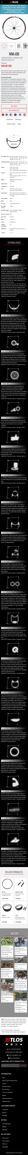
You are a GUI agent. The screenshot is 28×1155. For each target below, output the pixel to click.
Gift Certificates (6, 1124)
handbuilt (14, 1022)
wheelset (3, 1024)
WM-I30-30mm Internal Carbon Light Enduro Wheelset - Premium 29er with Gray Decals (7, 950)
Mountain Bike (9, 1030)
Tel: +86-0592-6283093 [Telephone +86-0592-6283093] (14, 1049)
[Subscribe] (23, 1065)
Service (4, 1083)
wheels (17, 1019)
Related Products (11, 124)
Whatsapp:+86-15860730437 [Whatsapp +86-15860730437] (14, 1052)
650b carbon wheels (6, 1022)
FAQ (3, 1077)
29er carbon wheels (9, 1019)
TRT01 (4, 915)
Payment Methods (7, 1098)
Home (2, 1030)
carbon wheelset (10, 1024)
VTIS (16, 915)
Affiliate (4, 1126)
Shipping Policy (6, 1101)
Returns (4, 1112)
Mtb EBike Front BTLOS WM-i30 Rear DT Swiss (20, 950)
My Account (5, 1138)
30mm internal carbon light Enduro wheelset (13, 1032)
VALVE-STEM (19, 892)
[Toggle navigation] (2, 2)
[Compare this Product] (6, 115)
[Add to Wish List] (3, 115)
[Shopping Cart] (26, 2)
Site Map (4, 1115)
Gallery (19, 124)
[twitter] (21, 1044)
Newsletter (5, 1147)
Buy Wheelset (14, 110)
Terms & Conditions (7, 1092)
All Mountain (17, 1030)
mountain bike (21, 1022)
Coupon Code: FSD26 (10, 12)
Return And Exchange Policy (9, 1080)
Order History (5, 1141)
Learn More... (17, 102)
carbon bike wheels (21, 1021)
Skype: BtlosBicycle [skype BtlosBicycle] (14, 1058)
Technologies (18, 119)
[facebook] (12, 1044)
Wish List (4, 1144)
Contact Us (5, 1109)
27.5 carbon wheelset (12, 1026)
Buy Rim (14, 106)
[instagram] (16, 1044)
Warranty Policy (6, 1086)
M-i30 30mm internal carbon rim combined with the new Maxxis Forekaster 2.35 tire (20, 1005)
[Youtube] (7, 1044)
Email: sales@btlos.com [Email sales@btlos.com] (14, 1055)
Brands (4, 1095)
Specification (10, 119)
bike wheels (12, 1021)
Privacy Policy (6, 1089)
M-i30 (3, 892)
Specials (4, 1129)
